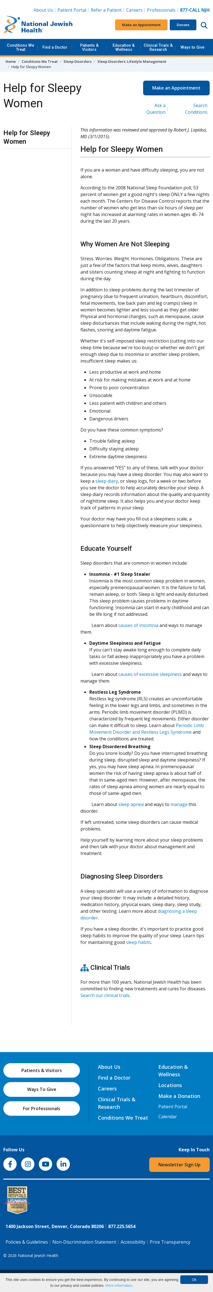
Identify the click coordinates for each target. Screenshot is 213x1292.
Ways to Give (192, 47)
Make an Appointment (141, 24)
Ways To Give (41, 1089)
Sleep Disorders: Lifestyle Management (131, 61)
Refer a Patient (106, 10)
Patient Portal (71, 10)
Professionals (161, 10)
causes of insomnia (138, 625)
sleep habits (138, 942)
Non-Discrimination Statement (84, 1242)
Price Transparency (170, 1242)
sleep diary (106, 481)
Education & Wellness (124, 47)
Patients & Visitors (89, 47)
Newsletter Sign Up (179, 1165)
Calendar (167, 1117)
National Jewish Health (38, 1255)
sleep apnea (131, 804)
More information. (119, 1285)
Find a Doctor (54, 47)
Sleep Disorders (78, 61)
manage (179, 804)
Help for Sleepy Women (26, 137)
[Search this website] (204, 25)
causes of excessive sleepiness (150, 674)
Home (11, 61)
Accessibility (133, 1242)
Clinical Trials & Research (158, 47)
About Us (43, 10)
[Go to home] (38, 25)
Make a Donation (179, 1096)
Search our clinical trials (105, 995)
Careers (135, 9)
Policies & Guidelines (27, 1242)
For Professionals (41, 1108)
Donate (183, 24)
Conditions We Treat (20, 47)
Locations (170, 1085)
